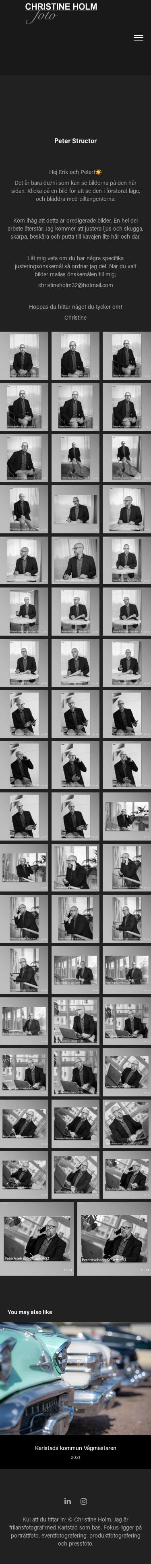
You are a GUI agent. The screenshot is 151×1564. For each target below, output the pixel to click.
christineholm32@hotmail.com (75, 285)
